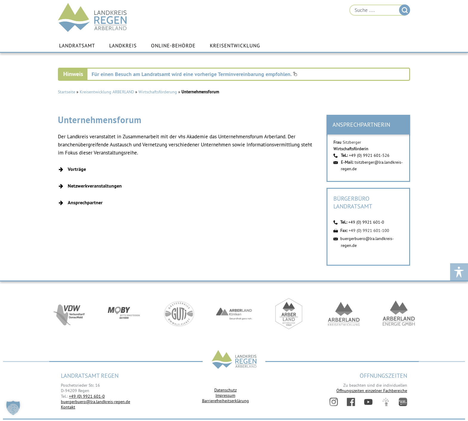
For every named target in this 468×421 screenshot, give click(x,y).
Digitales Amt (385, 402)
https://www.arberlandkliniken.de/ (234, 314)
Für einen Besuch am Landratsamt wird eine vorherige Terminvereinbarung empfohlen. (194, 74)
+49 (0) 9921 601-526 (369, 155)
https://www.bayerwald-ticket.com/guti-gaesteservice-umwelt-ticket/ (179, 314)
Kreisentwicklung (235, 45)
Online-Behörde (173, 45)
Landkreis (123, 45)
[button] (188, 169)
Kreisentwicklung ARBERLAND (107, 92)
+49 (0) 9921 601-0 (366, 222)
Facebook (351, 402)
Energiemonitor (403, 402)
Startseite (66, 92)
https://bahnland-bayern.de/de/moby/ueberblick (124, 314)
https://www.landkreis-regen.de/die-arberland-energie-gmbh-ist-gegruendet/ (399, 314)
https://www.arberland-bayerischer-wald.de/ (289, 314)
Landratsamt (77, 45)
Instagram (334, 402)
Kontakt (68, 407)
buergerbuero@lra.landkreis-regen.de (95, 401)
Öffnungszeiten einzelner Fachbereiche (371, 390)
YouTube (368, 402)
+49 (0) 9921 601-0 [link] (87, 396)
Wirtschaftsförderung (157, 92)
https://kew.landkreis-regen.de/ (344, 314)
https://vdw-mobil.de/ (69, 314)
